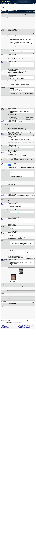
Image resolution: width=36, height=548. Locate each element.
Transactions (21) (2, 134)
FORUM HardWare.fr (8, 320)
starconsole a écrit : (12, 109)
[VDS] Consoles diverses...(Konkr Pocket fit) (6, 324)
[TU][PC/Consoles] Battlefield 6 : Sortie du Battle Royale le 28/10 (8, 328)
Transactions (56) (2, 30)
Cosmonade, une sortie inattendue (22, 324)
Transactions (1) (2, 260)
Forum (1, 3)
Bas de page (27, 11)
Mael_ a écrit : (11, 250)
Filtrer (13, 10)
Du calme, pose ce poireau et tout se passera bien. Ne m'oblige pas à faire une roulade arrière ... (16, 16)
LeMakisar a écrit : (11, 76)
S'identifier (12, 3)
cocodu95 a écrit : (11, 137)
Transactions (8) (2, 233)
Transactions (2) (2, 109)
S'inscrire (15, 3)
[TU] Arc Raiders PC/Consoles (4, 326)
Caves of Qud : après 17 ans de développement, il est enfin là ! (25, 327)
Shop (18, 3)
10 (6, 11)
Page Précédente (30, 11)
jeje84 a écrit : (11, 55)
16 (10, 11)
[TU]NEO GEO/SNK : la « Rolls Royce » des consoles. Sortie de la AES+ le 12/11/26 (14, 322)
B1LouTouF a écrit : (12, 88)
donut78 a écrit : (11, 226)
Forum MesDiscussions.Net (16, 330)
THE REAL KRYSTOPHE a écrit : (13, 50)
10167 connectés (33, 4)
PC (10, 3)
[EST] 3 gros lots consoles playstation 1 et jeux (6, 327)
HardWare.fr (4, 3)
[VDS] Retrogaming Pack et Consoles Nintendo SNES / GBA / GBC (25, 326)
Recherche (34, 3)
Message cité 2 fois (33, 33)
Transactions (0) (2, 62)
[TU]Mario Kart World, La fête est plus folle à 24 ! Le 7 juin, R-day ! (25, 325)
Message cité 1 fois (33, 53)
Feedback (9, 60)
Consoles (3, 7)
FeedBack (9, 74)
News (6, 3)
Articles (9, 3)
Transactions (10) (2, 55)
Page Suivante (34, 11)
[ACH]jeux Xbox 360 (3, 325)
